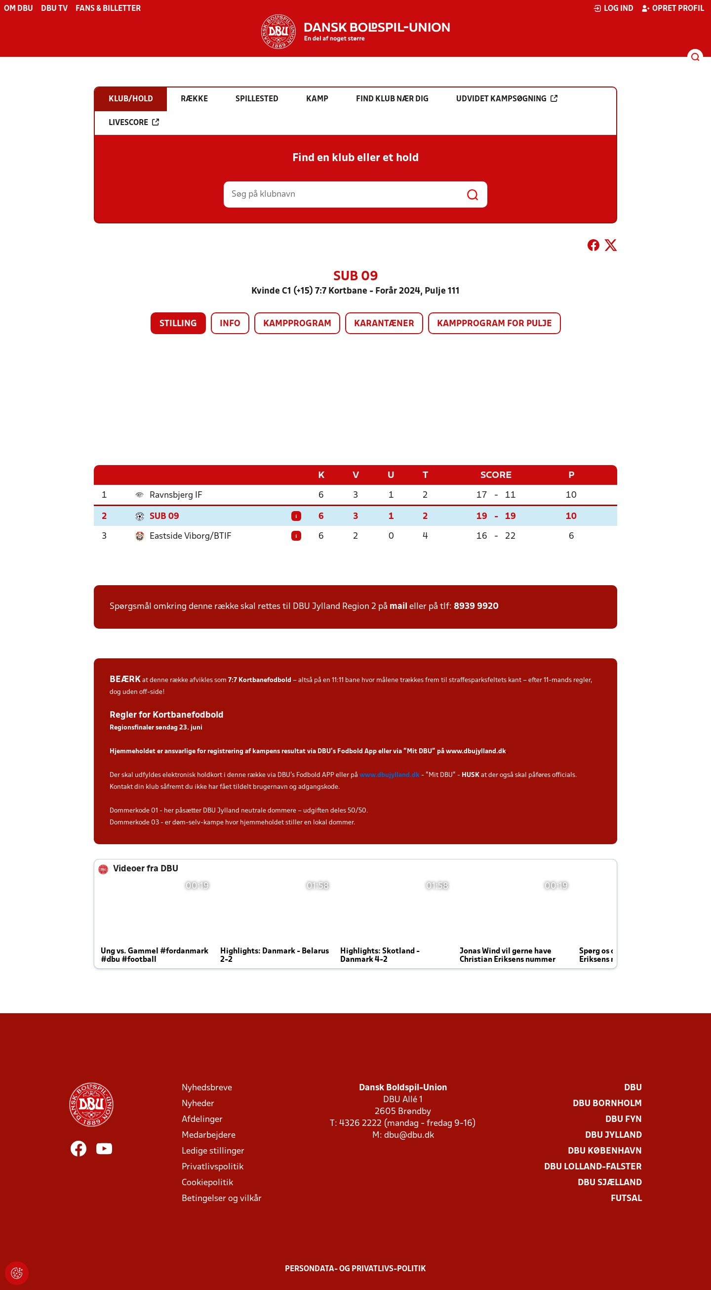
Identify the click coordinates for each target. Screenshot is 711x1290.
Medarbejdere (209, 1135)
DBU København (605, 1151)
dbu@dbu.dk (409, 1135)
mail (398, 606)
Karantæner (384, 324)
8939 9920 (476, 606)
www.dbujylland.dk (476, 751)
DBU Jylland (613, 1135)
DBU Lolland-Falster (593, 1166)
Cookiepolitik (207, 1182)
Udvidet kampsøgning (506, 99)
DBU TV (54, 8)
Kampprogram (297, 324)
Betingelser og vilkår (222, 1198)
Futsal (626, 1198)
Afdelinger (202, 1119)
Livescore (134, 123)
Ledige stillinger (213, 1151)
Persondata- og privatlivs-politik (355, 1268)
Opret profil (672, 8)
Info (230, 324)
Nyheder (198, 1103)
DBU (633, 1087)
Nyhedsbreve (207, 1087)
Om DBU (18, 8)
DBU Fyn (623, 1119)
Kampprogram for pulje (494, 324)
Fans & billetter (108, 8)
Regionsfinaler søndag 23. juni (156, 727)
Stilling (178, 324)
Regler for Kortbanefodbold (167, 715)
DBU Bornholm (607, 1103)
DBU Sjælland (610, 1182)
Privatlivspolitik (212, 1166)
